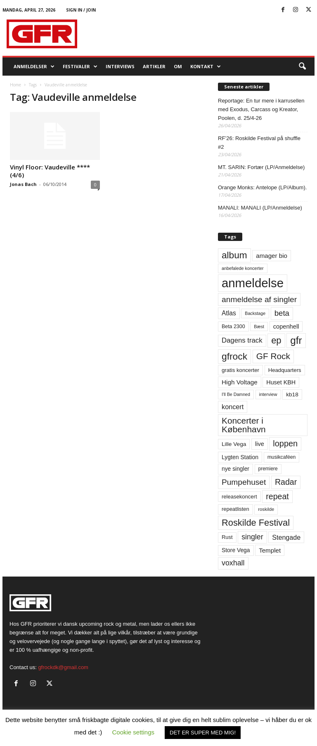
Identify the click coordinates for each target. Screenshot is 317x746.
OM (178, 66)
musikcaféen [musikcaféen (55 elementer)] (281, 457)
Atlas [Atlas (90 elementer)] (229, 313)
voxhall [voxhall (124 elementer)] (233, 563)
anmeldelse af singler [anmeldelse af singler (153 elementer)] (259, 299)
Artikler (154, 66)
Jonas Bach (23, 184)
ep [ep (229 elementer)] (276, 340)
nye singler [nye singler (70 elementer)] (235, 468)
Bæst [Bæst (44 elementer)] (259, 326)
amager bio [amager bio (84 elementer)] (271, 255)
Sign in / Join (81, 10)
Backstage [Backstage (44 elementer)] (255, 313)
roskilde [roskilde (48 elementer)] (266, 509)
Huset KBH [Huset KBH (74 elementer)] (281, 382)
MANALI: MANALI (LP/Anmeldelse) (260, 208)
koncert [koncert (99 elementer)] (233, 406)
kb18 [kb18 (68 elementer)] (292, 394)
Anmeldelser (34, 66)
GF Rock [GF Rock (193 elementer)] (273, 356)
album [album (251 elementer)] (234, 255)
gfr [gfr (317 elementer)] (296, 340)
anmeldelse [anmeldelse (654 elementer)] (253, 283)
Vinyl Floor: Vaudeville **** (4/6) (50, 171)
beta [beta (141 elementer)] (281, 313)
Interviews (120, 66)
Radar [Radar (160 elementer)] (286, 481)
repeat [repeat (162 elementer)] (277, 496)
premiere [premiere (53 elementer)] (268, 469)
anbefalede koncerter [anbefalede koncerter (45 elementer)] (243, 268)
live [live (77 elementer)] (259, 444)
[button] (302, 66)
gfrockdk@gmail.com (63, 667)
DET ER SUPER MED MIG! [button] (203, 732)
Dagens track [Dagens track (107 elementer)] (242, 340)
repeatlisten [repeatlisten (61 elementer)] (235, 509)
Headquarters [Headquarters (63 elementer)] (284, 370)
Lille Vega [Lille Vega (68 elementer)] (234, 444)
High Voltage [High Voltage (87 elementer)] (240, 382)
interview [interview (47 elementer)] (268, 394)
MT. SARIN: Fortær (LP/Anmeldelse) (261, 167)
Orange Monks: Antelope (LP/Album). (262, 187)
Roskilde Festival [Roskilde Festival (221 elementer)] (256, 522)
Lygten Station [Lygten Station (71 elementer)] (240, 457)
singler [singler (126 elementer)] (252, 537)
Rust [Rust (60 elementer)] (227, 537)
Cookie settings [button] (133, 732)
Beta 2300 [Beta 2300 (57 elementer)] (233, 326)
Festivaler (80, 66)
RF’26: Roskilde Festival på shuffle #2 (259, 142)
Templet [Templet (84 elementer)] (270, 550)
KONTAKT (205, 66)
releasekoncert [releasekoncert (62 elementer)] (239, 496)
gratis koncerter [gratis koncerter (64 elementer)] (240, 370)
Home (15, 85)
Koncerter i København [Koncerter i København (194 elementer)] (244, 425)
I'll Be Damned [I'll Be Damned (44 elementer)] (236, 394)
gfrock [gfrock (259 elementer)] (234, 356)
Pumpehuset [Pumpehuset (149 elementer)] (244, 482)
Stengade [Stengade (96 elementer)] (286, 537)
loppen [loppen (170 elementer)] (285, 443)
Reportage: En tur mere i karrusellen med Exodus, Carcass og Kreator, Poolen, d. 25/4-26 (261, 109)
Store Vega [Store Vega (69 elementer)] (236, 550)
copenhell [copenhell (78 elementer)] (286, 326)
